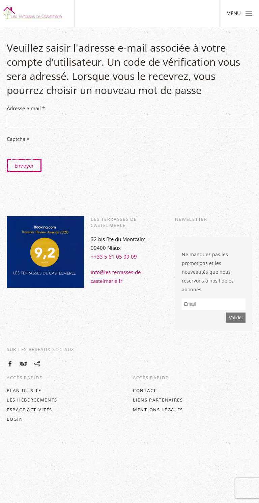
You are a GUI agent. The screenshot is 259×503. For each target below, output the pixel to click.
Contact (144, 390)
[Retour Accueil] (33, 13)
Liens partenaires (158, 400)
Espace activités (29, 410)
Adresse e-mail (26, 108)
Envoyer (24, 165)
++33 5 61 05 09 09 (114, 256)
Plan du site (24, 390)
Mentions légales (158, 410)
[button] (239, 13)
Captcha (18, 139)
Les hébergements (32, 400)
